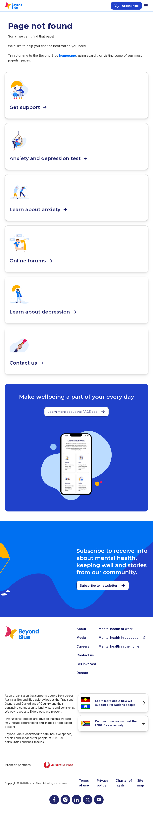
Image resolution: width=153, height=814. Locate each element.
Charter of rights (124, 782)
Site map (140, 782)
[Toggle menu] (145, 5)
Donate (82, 673)
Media (81, 638)
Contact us (85, 655)
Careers (82, 646)
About (81, 629)
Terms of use (84, 782)
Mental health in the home (119, 646)
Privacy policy (103, 782)
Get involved (86, 664)
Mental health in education (122, 638)
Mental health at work (116, 629)
